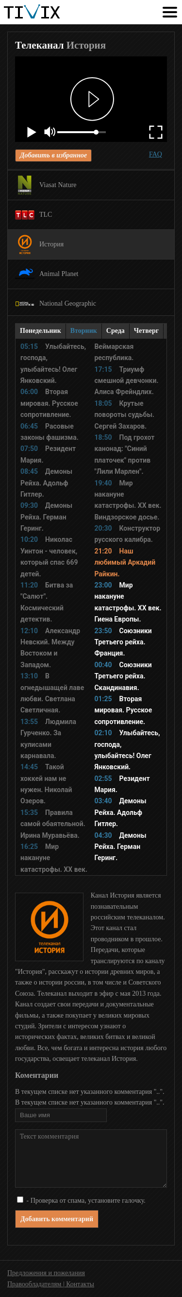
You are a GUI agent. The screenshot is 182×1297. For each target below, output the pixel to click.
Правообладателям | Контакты (50, 1284)
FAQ (155, 154)
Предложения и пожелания (46, 1273)
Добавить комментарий (56, 1219)
